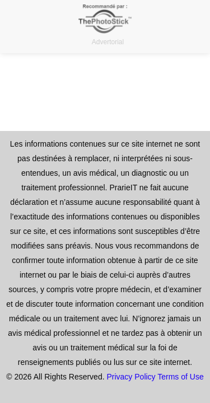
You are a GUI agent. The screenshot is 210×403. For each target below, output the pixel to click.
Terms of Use (180, 376)
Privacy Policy (130, 376)
